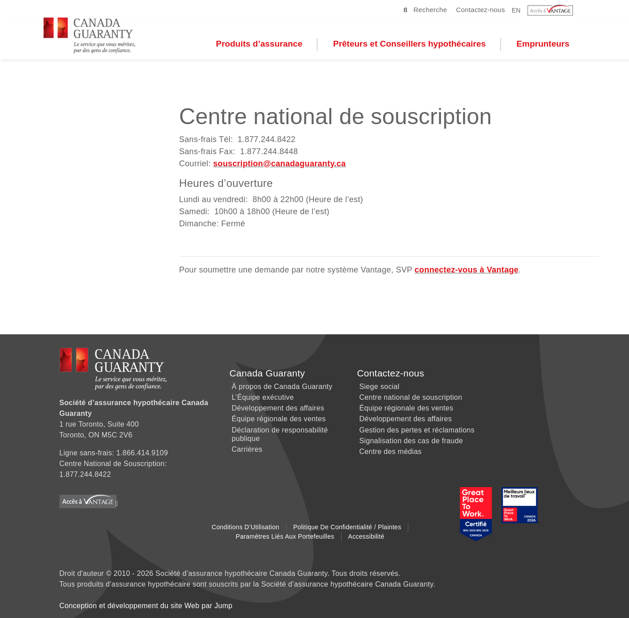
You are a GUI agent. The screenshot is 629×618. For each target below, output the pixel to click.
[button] (555, 10)
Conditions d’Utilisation (245, 527)
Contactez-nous (480, 9)
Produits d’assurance (277, 45)
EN (516, 10)
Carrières (247, 449)
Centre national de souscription (410, 397)
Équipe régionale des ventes (279, 419)
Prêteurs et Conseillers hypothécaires (427, 45)
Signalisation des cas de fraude (411, 441)
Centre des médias (390, 451)
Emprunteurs (560, 45)
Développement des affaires (278, 408)
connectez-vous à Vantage (466, 269)
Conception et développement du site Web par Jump (146, 605)
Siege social (379, 386)
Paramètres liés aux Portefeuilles (285, 536)
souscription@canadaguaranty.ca (279, 163)
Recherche (425, 9)
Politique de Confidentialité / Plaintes (347, 527)
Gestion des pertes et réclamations (417, 430)
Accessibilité (366, 536)
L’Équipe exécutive (263, 397)
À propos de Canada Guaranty (282, 386)
